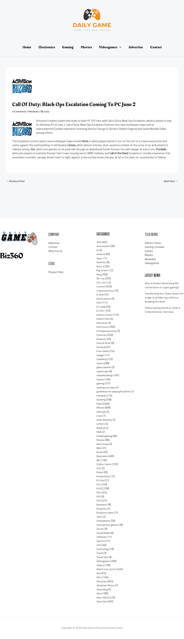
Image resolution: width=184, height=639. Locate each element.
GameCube (102, 371)
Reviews (101, 504)
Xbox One (101, 601)
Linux (99, 416)
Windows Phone (105, 585)
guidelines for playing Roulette (114, 391)
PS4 (98, 492)
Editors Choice (104, 315)
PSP (98, 500)
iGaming (101, 399)
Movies (100, 440)
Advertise (53, 243)
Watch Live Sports (107, 569)
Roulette (101, 508)
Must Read (102, 444)
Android (100, 254)
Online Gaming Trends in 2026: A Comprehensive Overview (163, 310)
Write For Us (55, 251)
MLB (99, 432)
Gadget (100, 355)
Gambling (101, 359)
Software (102, 537)
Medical (100, 428)
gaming (100, 383)
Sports (100, 541)
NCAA (99, 452)
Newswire (102, 456)
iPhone (100, 408)
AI (97, 250)
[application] (119, 47)
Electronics (102, 327)
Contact (53, 247)
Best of (100, 266)
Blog (99, 274)
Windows (34, 111)
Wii (98, 573)
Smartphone (103, 521)
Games (100, 379)
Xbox (99, 593)
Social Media (103, 533)
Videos (100, 565)
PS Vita (100, 480)
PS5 (98, 496)
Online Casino (104, 464)
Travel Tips (102, 557)
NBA (98, 448)
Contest (101, 286)
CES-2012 (102, 282)
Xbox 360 (101, 597)
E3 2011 (101, 311)
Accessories (103, 246)
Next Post (170, 181)
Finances (101, 339)
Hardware (102, 395)
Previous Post (15, 181)
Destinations (103, 298)
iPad (99, 403)
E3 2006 (101, 306)
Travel (100, 553)
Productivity (103, 476)
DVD (98, 302)
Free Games (103, 351)
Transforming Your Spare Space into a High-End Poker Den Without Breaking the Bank (163, 297)
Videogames (103, 561)
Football (101, 347)
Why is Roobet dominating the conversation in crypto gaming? (163, 285)
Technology (103, 549)
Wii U (99, 577)
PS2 (98, 484)
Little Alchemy (104, 420)
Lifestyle (101, 411)
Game (99, 363)
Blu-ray (100, 278)
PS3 (98, 488)
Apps (99, 258)
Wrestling (102, 589)
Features (101, 335)
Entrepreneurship (106, 331)
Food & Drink (103, 343)
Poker (99, 472)
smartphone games (107, 525)
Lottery (100, 424)
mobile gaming (104, 436)
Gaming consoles (106, 387)
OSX (98, 468)
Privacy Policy (55, 272)
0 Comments (19, 111)
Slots (99, 516)
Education (102, 323)
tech (99, 545)
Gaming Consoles (154, 247)
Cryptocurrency (105, 290)
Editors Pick (103, 319)
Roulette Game (105, 513)
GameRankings (105, 375)
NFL (98, 460)
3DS (98, 242)
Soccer (100, 529)
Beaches (101, 262)
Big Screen (102, 270)
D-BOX (100, 294)
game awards (104, 367)
